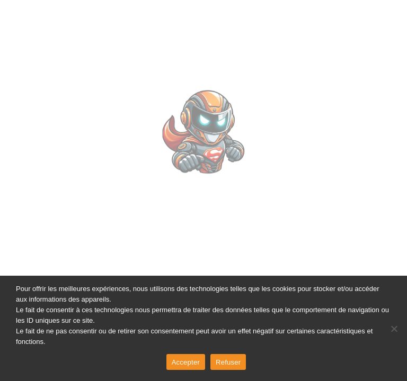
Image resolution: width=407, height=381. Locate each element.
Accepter (186, 362)
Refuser (228, 362)
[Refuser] (393, 328)
